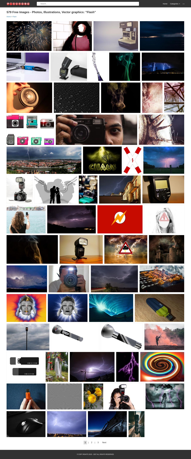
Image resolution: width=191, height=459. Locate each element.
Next (104, 442)
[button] (183, 3)
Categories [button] (175, 4)
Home (165, 4)
